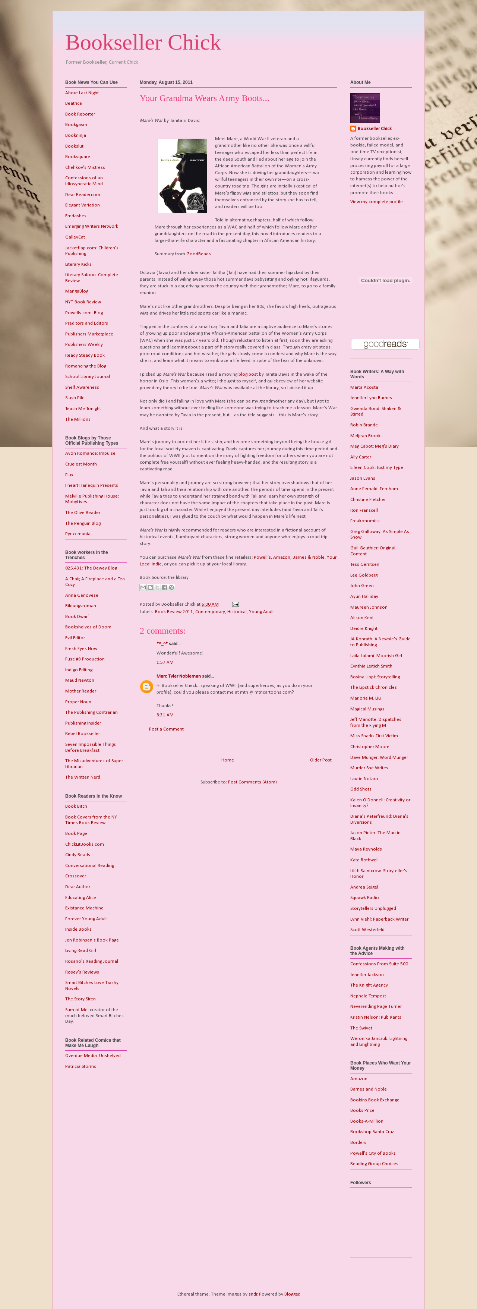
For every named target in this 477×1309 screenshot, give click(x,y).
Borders (358, 1142)
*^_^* (162, 643)
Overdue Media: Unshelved (93, 1055)
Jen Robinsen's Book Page (92, 940)
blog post (248, 374)
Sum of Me (76, 1009)
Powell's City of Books (373, 1153)
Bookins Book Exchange (374, 1100)
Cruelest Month (81, 464)
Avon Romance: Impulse (90, 453)
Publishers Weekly (84, 344)
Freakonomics (365, 520)
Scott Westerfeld (367, 929)
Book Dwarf (77, 616)
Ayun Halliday (364, 596)
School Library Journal (87, 376)
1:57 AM (165, 662)
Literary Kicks (78, 264)
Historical (237, 611)
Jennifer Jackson (367, 974)
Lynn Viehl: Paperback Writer (379, 919)
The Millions (78, 419)
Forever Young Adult (86, 919)
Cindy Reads (77, 854)
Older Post (321, 760)
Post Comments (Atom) (252, 782)
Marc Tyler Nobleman (179, 676)
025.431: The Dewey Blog (91, 568)
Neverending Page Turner (376, 1006)
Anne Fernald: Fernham (374, 488)
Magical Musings (367, 709)
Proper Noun (78, 702)
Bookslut (74, 146)
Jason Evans (362, 478)
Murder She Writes (369, 768)
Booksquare (77, 156)
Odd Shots (361, 789)
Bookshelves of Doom (88, 627)
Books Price (362, 1110)
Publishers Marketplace (89, 334)
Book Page (76, 833)
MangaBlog (76, 291)
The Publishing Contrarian (91, 712)
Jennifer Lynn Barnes (371, 397)
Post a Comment (166, 729)
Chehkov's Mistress (85, 167)
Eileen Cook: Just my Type (376, 467)
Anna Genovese (81, 595)
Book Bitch (76, 806)
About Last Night (82, 93)
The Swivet (361, 1028)
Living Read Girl (80, 950)
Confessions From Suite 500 (379, 964)
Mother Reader (80, 691)
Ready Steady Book (85, 355)
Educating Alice (80, 897)
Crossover (75, 876)
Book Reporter (80, 114)
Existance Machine (84, 908)
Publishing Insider (83, 723)
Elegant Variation (82, 205)
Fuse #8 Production (85, 659)
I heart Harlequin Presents (91, 485)
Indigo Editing (78, 670)
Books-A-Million (366, 1121)
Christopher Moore (369, 746)
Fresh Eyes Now (81, 648)
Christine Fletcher (368, 499)
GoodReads (198, 254)
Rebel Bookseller (82, 733)
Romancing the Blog (85, 366)
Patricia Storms (80, 1066)
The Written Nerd (82, 777)
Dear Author (77, 886)
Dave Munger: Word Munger (379, 757)
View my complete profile (376, 201)
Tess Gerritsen (364, 564)
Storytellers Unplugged (373, 908)
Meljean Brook (365, 435)
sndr (253, 1294)
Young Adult (261, 611)
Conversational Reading (89, 865)
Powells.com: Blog (84, 312)
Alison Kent (362, 617)
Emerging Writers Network (91, 226)
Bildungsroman (80, 605)
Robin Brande (364, 425)
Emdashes (75, 216)
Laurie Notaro (364, 778)
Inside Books (78, 929)
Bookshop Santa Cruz (372, 1131)
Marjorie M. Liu (365, 698)
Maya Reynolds (366, 849)
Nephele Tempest (368, 996)
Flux (69, 475)
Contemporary (210, 611)
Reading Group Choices (374, 1163)
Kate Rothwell (364, 860)
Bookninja (75, 135)
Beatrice (73, 103)
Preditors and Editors (86, 323)
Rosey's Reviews (82, 972)
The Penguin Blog (83, 523)
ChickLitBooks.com (84, 844)
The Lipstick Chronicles (373, 687)
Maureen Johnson (369, 607)
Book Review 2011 (174, 611)
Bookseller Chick (143, 42)
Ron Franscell (364, 510)
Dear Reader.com (82, 194)
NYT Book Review (83, 302)
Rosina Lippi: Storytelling (375, 677)
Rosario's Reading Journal (91, 961)
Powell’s (262, 557)
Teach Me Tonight (83, 408)
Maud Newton (79, 680)
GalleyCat (75, 237)
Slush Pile (75, 397)
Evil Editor (75, 637)
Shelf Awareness (82, 387)
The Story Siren (80, 999)
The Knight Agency (369, 985)
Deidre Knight (364, 628)
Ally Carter (360, 457)
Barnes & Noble (309, 557)
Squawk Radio (364, 897)
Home (227, 760)
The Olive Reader (82, 512)
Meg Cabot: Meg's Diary (374, 446)
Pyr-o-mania (78, 534)
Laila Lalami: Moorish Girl (376, 655)
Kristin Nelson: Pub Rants (375, 1017)
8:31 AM (165, 715)
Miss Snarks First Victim (374, 736)
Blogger (291, 1294)
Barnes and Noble (368, 1089)
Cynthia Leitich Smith (371, 666)
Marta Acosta (364, 387)
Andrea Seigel (364, 887)
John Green (362, 585)
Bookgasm (76, 124)
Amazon (281, 557)
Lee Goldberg (364, 575)
